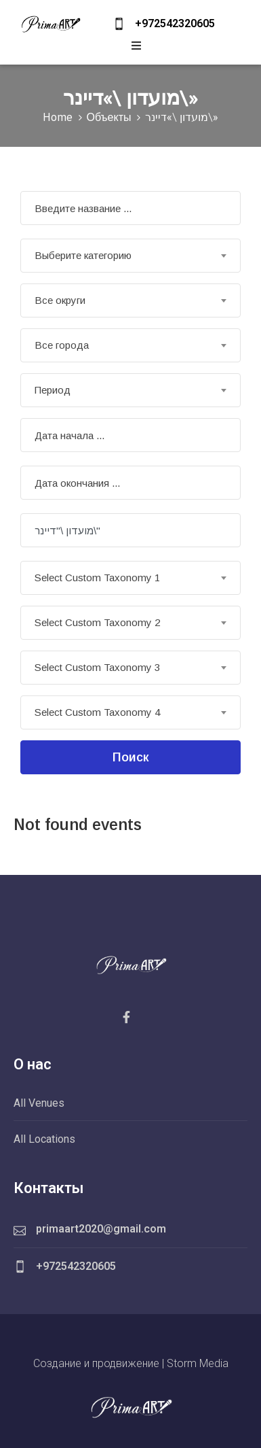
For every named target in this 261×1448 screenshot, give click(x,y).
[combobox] (130, 256)
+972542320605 (175, 23)
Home (58, 117)
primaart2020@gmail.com (101, 1228)
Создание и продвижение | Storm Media (130, 1363)
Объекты (109, 117)
